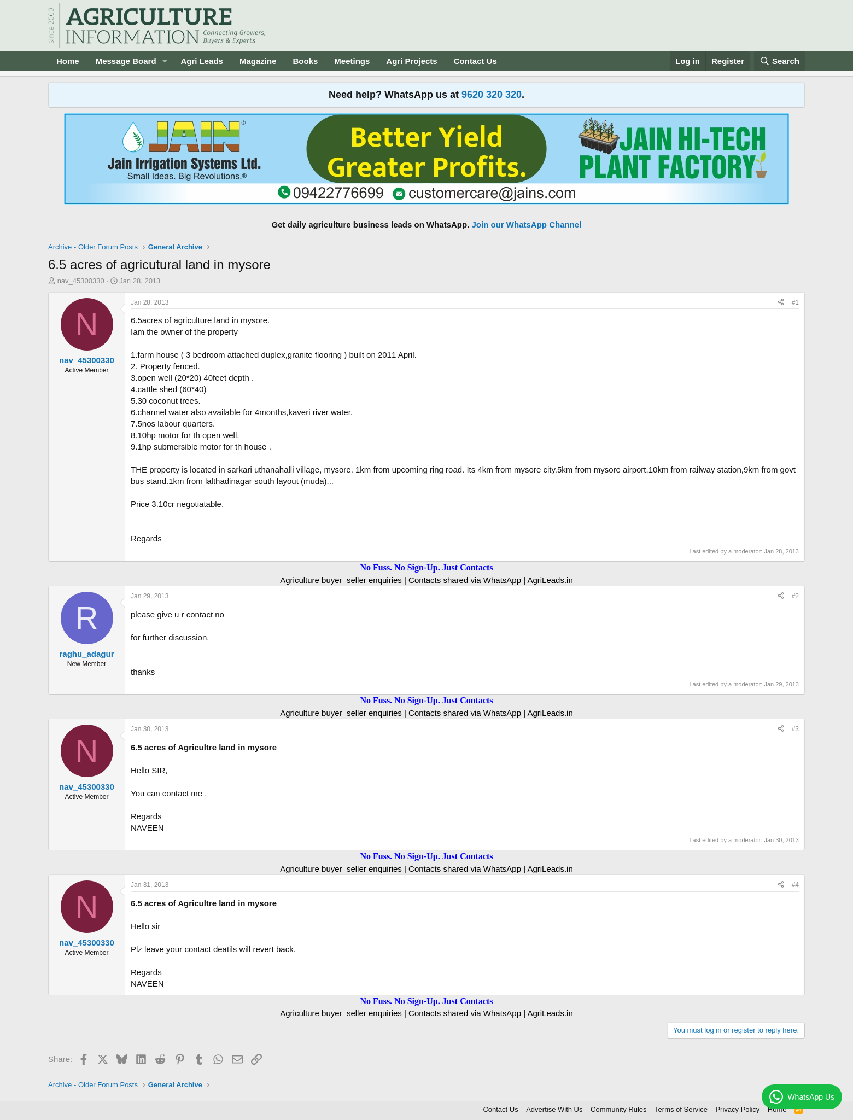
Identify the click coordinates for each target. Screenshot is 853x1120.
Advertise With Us (554, 1109)
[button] (164, 61)
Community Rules (619, 1109)
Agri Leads (201, 61)
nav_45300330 (80, 281)
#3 (795, 729)
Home (67, 61)
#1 (795, 302)
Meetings (352, 61)
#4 (795, 885)
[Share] (781, 302)
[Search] (779, 61)
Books (305, 61)
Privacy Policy (737, 1109)
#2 (795, 596)
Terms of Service (681, 1109)
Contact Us (475, 61)
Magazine (258, 61)
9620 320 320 (491, 94)
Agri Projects (411, 61)
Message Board (126, 61)
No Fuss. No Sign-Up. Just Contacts (426, 567)
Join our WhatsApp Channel (527, 224)
